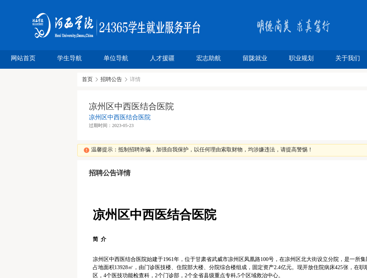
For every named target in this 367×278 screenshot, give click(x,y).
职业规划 (301, 58)
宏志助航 (208, 58)
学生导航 (69, 58)
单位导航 (116, 58)
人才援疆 (162, 58)
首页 (87, 79)
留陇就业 (255, 58)
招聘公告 (111, 79)
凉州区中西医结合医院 (120, 117)
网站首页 (23, 58)
